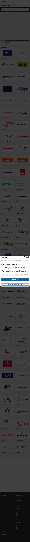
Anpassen (15, 281)
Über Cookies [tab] (26, 260)
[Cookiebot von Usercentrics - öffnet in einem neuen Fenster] (24, 257)
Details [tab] (9, 260)
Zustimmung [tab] (3, 260)
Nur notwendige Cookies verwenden (15, 284)
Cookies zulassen (15, 279)
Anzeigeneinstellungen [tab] (17, 260)
